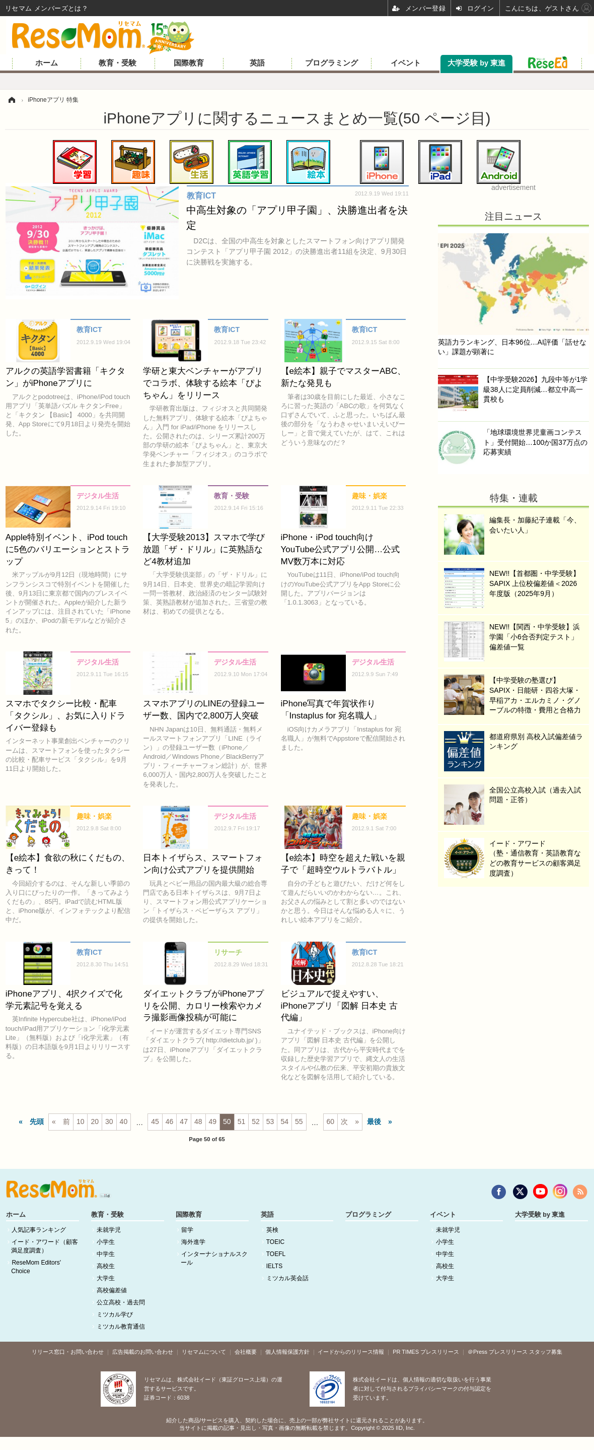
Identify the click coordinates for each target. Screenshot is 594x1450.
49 (213, 1121)
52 (256, 1121)
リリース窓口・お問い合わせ (68, 1352)
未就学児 (109, 1229)
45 (155, 1121)
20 (95, 1121)
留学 (187, 1229)
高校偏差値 (112, 1290)
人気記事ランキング (39, 1229)
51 (242, 1121)
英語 (257, 63)
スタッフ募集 (545, 1352)
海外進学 (193, 1241)
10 (81, 1121)
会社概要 (246, 1352)
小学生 (106, 1241)
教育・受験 (117, 63)
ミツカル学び (115, 1314)
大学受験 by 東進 (476, 63)
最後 (374, 1121)
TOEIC (275, 1241)
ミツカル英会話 (287, 1278)
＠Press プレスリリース (498, 1352)
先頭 (37, 1121)
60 (331, 1121)
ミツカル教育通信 (121, 1326)
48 (198, 1121)
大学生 (106, 1278)
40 (124, 1121)
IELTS (274, 1266)
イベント (406, 63)
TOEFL (275, 1254)
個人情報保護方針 (287, 1352)
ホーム (46, 63)
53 (270, 1121)
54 (284, 1121)
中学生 (106, 1254)
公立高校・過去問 (121, 1302)
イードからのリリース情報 (351, 1352)
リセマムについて (204, 1352)
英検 (272, 1229)
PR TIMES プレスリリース (426, 1352)
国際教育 (189, 63)
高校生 (106, 1266)
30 (109, 1121)
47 (184, 1121)
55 (299, 1121)
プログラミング (331, 63)
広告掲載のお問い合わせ (142, 1352)
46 (170, 1121)
